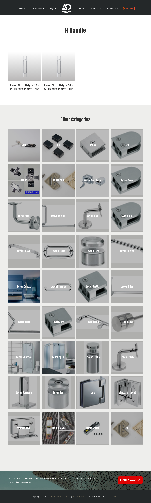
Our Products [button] (36, 8)
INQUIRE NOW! (130, 480)
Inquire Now (112, 8)
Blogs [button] (52, 8)
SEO (68, 496)
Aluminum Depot (56, 496)
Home (22, 8)
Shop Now (127, 8)
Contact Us (96, 8)
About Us (81, 8)
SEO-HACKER (78, 496)
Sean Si (116, 496)
